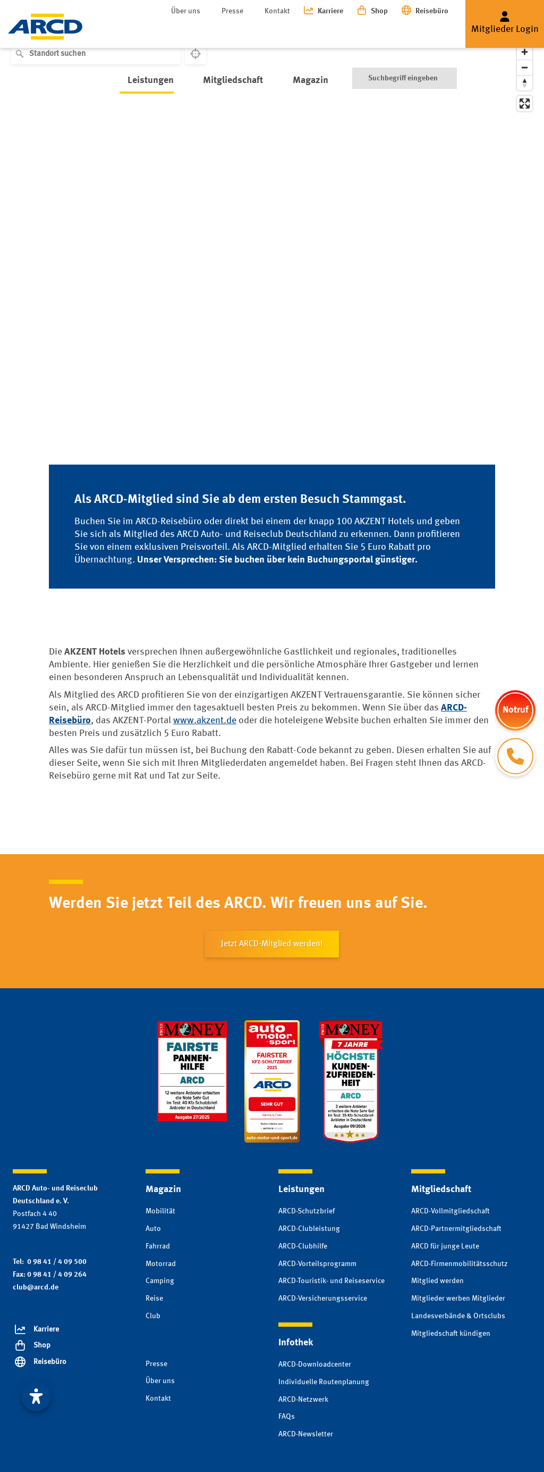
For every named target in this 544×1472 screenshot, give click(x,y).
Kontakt (277, 11)
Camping (160, 1281)
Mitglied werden (437, 1281)
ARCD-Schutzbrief (306, 1211)
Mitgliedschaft (217, 31)
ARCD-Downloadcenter (314, 1364)
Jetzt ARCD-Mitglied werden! (272, 944)
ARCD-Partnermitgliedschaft (456, 1229)
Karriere (330, 11)
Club (153, 1316)
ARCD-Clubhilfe (302, 1246)
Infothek (342, 31)
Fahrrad (158, 1246)
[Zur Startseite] (45, 26)
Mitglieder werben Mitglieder (458, 1298)
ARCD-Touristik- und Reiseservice (331, 1281)
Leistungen (143, 31)
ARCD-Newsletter (305, 1434)
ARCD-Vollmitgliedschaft (450, 1211)
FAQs (286, 1416)
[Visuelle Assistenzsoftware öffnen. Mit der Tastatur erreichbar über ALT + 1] (36, 1396)
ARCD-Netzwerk (303, 1399)
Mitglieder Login (505, 29)
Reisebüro (431, 11)
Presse (232, 11)
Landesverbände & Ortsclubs (458, 1316)
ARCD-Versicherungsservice (322, 1298)
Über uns (185, 11)
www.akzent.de (204, 720)
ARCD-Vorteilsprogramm (317, 1264)
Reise (154, 1298)
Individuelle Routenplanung (323, 1382)
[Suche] (404, 32)
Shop (379, 11)
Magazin (286, 31)
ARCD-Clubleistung (309, 1229)
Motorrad (161, 1264)
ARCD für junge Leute (445, 1246)
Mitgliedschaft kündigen (450, 1333)
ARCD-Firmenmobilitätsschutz (459, 1264)
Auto (153, 1229)
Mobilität (160, 1211)
